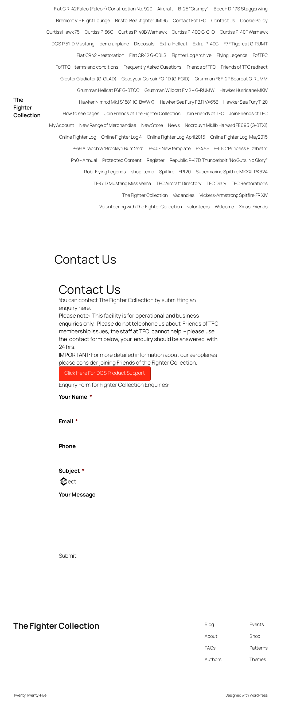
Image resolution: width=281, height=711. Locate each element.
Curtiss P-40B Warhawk (142, 32)
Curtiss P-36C (99, 32)
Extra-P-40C (205, 43)
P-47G (202, 148)
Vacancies (183, 195)
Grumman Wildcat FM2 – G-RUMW (179, 90)
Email (68, 421)
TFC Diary (216, 183)
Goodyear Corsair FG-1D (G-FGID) (156, 78)
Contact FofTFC (189, 20)
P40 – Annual (84, 160)
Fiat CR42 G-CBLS (147, 55)
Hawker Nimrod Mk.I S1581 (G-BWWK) (117, 102)
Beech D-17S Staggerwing (241, 8)
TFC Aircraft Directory (178, 183)
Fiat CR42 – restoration (100, 55)
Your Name (75, 396)
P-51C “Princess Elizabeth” (241, 148)
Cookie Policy (254, 20)
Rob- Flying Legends (105, 171)
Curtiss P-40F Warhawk (244, 32)
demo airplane (114, 43)
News (174, 125)
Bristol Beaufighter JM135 (141, 20)
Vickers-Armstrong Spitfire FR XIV (234, 195)
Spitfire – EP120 (175, 171)
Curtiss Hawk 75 (63, 32)
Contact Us (223, 20)
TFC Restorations (250, 183)
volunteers (198, 206)
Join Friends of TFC (205, 113)
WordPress (259, 695)
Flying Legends (232, 55)
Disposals (144, 43)
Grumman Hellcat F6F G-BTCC (108, 90)
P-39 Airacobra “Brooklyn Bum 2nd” (108, 148)
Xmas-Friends (253, 206)
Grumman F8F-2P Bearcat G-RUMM (231, 78)
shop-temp (142, 171)
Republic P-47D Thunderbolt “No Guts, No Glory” (219, 160)
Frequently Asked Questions (152, 67)
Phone (67, 446)
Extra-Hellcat (173, 43)
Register (155, 160)
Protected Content (122, 160)
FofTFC (260, 55)
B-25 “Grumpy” (193, 8)
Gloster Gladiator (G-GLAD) (88, 78)
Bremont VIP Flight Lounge (83, 20)
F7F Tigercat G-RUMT (246, 43)
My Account (61, 125)
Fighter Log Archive (192, 55)
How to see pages (81, 113)
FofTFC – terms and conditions (87, 67)
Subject (72, 470)
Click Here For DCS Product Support (104, 372)
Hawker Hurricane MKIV (244, 90)
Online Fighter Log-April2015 (176, 137)
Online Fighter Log (77, 137)
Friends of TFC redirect (244, 67)
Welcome (224, 206)
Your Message (77, 494)
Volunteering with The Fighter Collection (140, 206)
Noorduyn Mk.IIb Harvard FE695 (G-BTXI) (226, 125)
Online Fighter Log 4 (121, 137)
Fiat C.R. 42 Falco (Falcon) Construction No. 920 (103, 8)
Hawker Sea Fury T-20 (245, 102)
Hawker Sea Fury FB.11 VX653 (189, 102)
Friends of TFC (201, 67)
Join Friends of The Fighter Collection (142, 113)
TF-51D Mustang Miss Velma (122, 183)
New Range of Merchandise (107, 125)
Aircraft (165, 8)
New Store (152, 125)
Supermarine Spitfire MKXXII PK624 (232, 171)
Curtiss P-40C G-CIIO (193, 32)
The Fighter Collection (26, 107)
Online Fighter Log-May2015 (239, 137)
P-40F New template (170, 148)
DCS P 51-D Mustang (73, 43)
